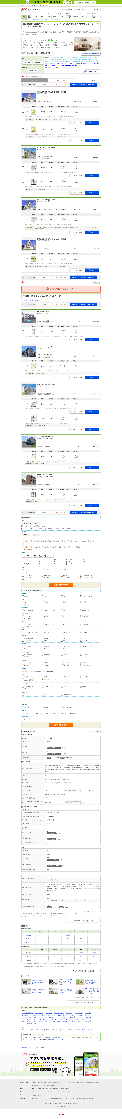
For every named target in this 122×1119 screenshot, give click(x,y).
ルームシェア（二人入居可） (38, 1015)
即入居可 (46, 662)
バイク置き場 (85, 654)
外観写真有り (47, 707)
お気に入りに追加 (61, 84)
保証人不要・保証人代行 (28, 1021)
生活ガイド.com (97, 911)
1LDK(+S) (71, 559)
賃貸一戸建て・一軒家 (47, 1088)
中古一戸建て (57, 1037)
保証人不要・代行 (87, 665)
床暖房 (45, 640)
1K (39, 559)
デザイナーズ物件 (28, 677)
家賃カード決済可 (66, 528)
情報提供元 (82, 1082)
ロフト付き (88, 1013)
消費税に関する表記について (52, 1085)
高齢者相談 (66, 665)
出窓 (25, 648)
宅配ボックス (47, 646)
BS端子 (84, 686)
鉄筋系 (26, 596)
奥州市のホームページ (94, 731)
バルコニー (66, 646)
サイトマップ (69, 1103)
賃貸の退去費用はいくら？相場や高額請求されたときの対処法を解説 (92, 982)
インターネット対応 (49, 686)
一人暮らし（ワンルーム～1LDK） (83, 1029)
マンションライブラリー (44, 1098)
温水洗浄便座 (27, 618)
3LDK (57, 1029)
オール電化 (85, 677)
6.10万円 (68, 938)
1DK (55, 559)
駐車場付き (69, 1013)
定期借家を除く (37, 671)
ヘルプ (56, 1103)
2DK (40, 561)
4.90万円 (81, 956)
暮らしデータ (59, 1039)
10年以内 (58, 541)
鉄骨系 (45, 596)
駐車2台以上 (66, 654)
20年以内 (75, 541)
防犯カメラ (66, 610)
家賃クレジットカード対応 (29, 1019)
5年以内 (49, 541)
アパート (26, 569)
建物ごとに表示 (34, 80)
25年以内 (84, 541)
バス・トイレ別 (28, 575)
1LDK (37, 1029)
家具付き (84, 640)
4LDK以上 (71, 563)
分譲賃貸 (36, 1017)
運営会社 (75, 1103)
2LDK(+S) (56, 561)
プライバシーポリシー (49, 1103)
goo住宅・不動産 (24, 1082)
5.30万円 (55, 956)
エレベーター (27, 646)
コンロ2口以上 (28, 626)
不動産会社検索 (54, 1098)
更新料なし (42, 528)
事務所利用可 (47, 665)
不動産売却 (34, 1095)
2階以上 (65, 575)
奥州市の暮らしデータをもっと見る (84, 921)
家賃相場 (51, 1039)
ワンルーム (27, 559)
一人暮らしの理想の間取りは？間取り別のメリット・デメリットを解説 (39, 991)
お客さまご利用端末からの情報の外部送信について (54, 1082)
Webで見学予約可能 (27, 1013)
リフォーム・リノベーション (51, 679)
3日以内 (55, 713)
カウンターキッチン (49, 624)
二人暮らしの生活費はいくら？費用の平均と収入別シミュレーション (65, 991)
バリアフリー (66, 677)
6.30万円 (81, 938)
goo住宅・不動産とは (37, 1082)
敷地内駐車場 (47, 654)
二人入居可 (66, 662)
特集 (33, 1098)
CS (25, 689)
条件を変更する (33, 70)
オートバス (66, 616)
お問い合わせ (62, 1103)
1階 (25, 602)
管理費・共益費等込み (29, 526)
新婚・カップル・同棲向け (60, 1021)
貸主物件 (60, 1015)
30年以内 (92, 541)
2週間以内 (72, 713)
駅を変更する (38, 62)
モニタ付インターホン (49, 610)
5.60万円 (42, 956)
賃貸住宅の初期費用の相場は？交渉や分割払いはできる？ (39, 982)
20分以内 (77, 547)
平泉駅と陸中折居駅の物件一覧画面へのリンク (32, 300)
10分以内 (59, 547)
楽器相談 (26, 665)
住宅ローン (73, 1092)
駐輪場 (26, 657)
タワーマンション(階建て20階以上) (28, 680)
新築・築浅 (49, 1013)
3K (69, 561)
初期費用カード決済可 (53, 528)
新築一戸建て (48, 1037)
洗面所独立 (46, 577)
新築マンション (35, 1092)
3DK (84, 561)
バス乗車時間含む (28, 549)
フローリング (66, 638)
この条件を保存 (93, 71)
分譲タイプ (46, 677)
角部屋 (84, 602)
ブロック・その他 (87, 596)
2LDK (47, 1029)
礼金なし (25, 528)
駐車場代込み (41, 526)
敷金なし (33, 528)
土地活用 (40, 1095)
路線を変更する (27, 62)
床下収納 (84, 632)
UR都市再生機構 (67, 694)
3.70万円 (68, 935)
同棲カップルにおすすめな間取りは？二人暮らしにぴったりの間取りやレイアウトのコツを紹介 (92, 991)
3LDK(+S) (26, 564)
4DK (55, 564)
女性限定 (84, 662)
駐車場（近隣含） (48, 575)
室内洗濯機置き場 (87, 575)
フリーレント (47, 694)
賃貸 (69, 1037)
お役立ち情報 (23, 1098)
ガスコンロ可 (85, 624)
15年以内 (66, 541)
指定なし (27, 541)
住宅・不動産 (94, 1037)
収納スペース (66, 632)
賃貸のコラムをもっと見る (84, 997)
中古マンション (43, 1092)
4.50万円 (94, 952)
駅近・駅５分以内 (58, 1013)
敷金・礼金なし (39, 1013)
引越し (36, 1098)
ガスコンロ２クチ (89, 1017)
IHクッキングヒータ (68, 624)
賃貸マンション (56, 1088)
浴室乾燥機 (85, 616)
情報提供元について (26, 1047)
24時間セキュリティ (87, 610)
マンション (46, 569)
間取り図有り (27, 707)
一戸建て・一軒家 (26, 1017)
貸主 (25, 694)
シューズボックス (48, 632)
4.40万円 (81, 952)
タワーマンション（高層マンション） (75, 1019)
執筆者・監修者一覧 (83, 1098)
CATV (64, 686)
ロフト (84, 638)
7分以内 (51, 547)
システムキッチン (28, 624)
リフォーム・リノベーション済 (55, 1019)
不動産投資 (67, 1092)
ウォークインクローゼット (31, 632)
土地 (63, 1092)
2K (84, 559)
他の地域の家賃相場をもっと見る (84, 971)
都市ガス (65, 648)
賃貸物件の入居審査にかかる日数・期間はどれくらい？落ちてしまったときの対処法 (65, 982)
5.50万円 (68, 956)
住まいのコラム (74, 1098)
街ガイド (68, 1098)
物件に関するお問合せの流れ (73, 1082)
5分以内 (43, 547)
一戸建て (65, 569)
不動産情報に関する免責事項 (38, 1047)
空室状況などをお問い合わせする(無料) (83, 84)
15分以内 (68, 547)
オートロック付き (28, 610)
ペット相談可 (66, 577)
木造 (64, 596)
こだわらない (28, 713)
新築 (34, 541)
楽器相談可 (25, 1015)
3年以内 (41, 541)
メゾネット (66, 640)
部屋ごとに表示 (61, 80)
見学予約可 (27, 580)
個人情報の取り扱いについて (38, 1085)
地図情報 (91, 1098)
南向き (26, 604)
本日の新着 (39, 713)
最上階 (64, 602)
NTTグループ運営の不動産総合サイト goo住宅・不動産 (34, 5)
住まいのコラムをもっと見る (84, 1002)
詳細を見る (92, 122)
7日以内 (64, 713)
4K (39, 564)
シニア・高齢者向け (27, 1023)
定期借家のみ (49, 671)
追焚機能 (46, 616)
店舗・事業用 (38, 1088)
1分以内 (35, 547)
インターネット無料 (87, 577)
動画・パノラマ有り (68, 707)
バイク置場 (79, 1017)
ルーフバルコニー (87, 646)
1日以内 (48, 713)
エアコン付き (27, 577)
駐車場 (63, 1017)
